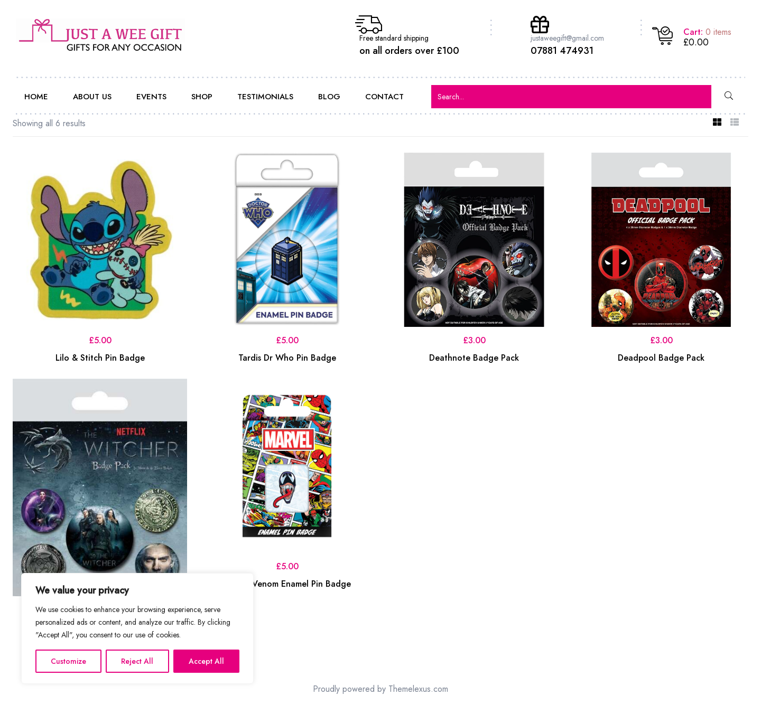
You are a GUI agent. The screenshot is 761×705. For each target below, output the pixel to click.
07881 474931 (562, 51)
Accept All (206, 661)
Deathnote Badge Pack (474, 358)
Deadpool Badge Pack (661, 358)
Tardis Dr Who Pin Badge (287, 358)
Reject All (137, 661)
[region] (137, 628)
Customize (68, 661)
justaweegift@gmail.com (567, 38)
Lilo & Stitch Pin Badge (100, 358)
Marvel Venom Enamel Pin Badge (287, 584)
